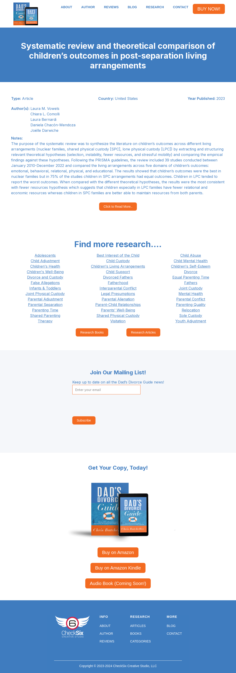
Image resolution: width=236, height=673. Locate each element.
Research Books (92, 332)
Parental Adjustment (45, 299)
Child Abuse (190, 255)
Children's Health (45, 266)
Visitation (118, 321)
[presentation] (106, 405)
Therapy (45, 321)
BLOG (132, 7)
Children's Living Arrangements (118, 266)
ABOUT (66, 7)
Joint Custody (191, 288)
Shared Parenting (45, 315)
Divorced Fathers (118, 277)
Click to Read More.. (118, 206)
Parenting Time (45, 310)
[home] (25, 14)
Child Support (118, 271)
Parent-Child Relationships (118, 304)
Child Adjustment (45, 261)
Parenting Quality (191, 304)
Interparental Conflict (118, 288)
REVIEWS (111, 7)
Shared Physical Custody (118, 315)
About (105, 626)
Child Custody (118, 261)
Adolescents (45, 255)
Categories (140, 641)
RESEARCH (155, 7)
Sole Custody (190, 315)
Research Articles (143, 332)
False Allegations (45, 282)
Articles (138, 626)
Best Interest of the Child (118, 255)
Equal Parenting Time (190, 277)
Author (106, 633)
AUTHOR (88, 7)
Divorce (190, 271)
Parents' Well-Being (118, 310)
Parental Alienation (118, 299)
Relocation (191, 310)
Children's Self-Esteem (190, 266)
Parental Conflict (190, 299)
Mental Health (190, 293)
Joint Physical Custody (45, 293)
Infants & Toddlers (45, 288)
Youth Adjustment (190, 321)
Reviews (107, 641)
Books (136, 633)
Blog (171, 626)
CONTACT (180, 7)
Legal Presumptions (118, 293)
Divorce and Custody (45, 277)
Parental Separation (45, 304)
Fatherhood (118, 282)
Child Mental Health (191, 261)
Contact (174, 633)
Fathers (190, 282)
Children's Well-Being (45, 271)
